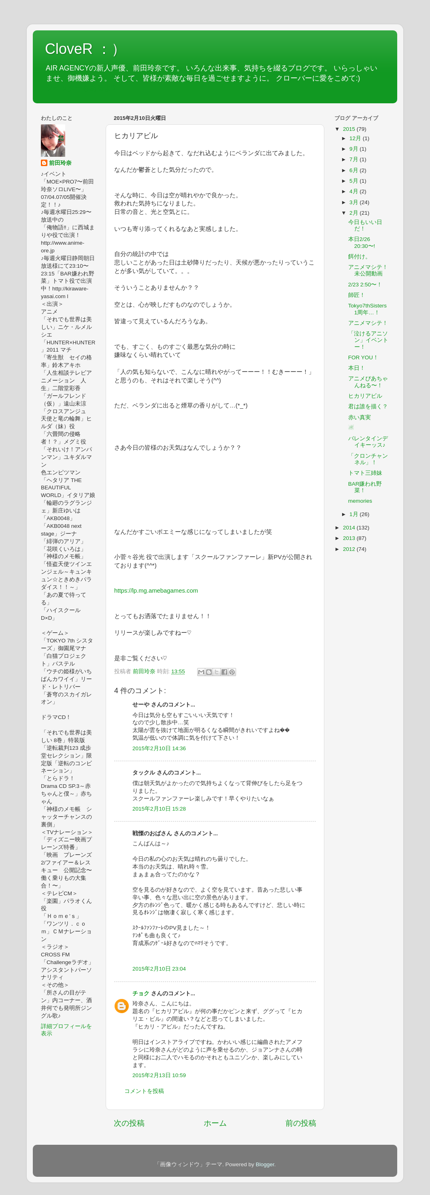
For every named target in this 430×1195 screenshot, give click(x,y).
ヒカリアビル (365, 396)
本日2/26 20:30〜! (361, 242)
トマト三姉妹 (365, 473)
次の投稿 (129, 1123)
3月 (354, 202)
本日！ (356, 368)
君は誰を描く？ (368, 406)
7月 (354, 159)
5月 (354, 181)
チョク (140, 993)
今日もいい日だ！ (365, 225)
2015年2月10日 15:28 (159, 809)
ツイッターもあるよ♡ (81, 88)
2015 (350, 129)
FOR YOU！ (363, 357)
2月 (354, 213)
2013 (350, 538)
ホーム (215, 1123)
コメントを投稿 (144, 1091)
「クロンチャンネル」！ (368, 459)
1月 (354, 514)
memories (360, 501)
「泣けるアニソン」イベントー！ (368, 340)
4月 (354, 191)
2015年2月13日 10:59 (159, 1075)
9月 (354, 149)
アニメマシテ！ (368, 323)
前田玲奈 (145, 671)
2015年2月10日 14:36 (159, 748)
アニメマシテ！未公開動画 (368, 270)
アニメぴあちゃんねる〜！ (368, 382)
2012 (350, 549)
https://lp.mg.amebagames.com (156, 590)
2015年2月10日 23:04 (159, 969)
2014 (350, 528)
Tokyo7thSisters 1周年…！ (367, 309)
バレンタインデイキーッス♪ (368, 441)
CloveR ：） (85, 49)
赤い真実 (359, 417)
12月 (356, 138)
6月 (354, 170)
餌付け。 (359, 257)
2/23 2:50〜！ (365, 285)
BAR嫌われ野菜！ (365, 487)
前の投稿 (300, 1123)
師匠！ (356, 295)
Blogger (264, 1164)
